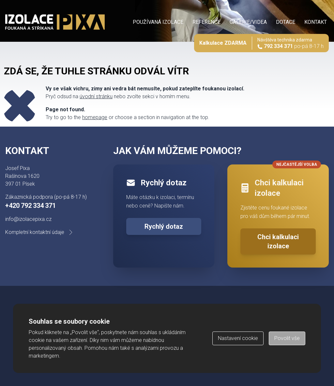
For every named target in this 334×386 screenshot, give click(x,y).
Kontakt (315, 22)
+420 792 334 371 (30, 205)
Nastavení (238, 338)
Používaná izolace (158, 22)
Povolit (287, 338)
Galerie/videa (248, 22)
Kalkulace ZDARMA (223, 43)
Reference (206, 22)
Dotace (285, 22)
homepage (94, 117)
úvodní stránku (96, 96)
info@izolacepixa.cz (28, 219)
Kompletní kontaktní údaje (40, 232)
